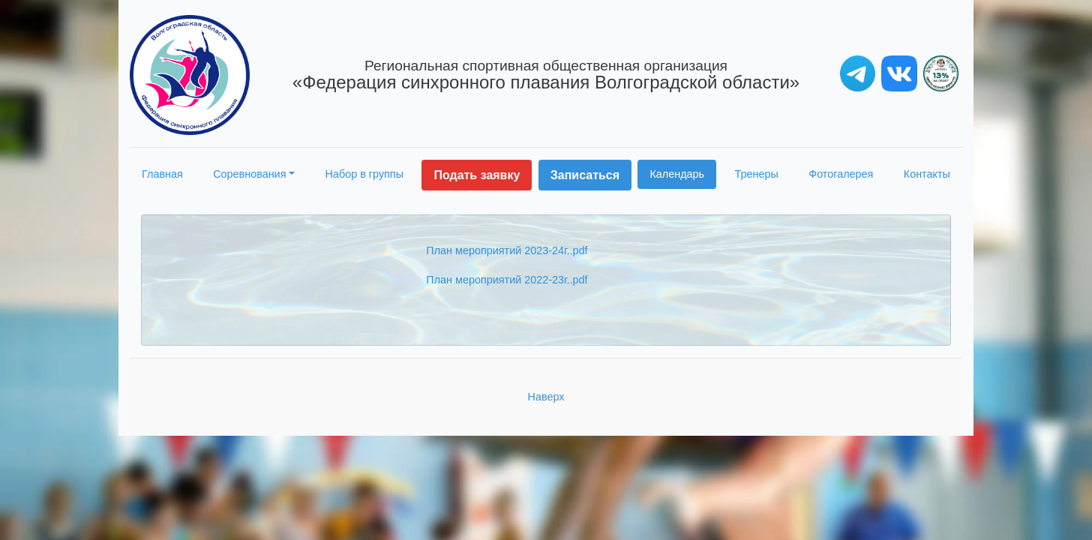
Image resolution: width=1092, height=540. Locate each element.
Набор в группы (365, 174)
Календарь (677, 174)
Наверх (546, 397)
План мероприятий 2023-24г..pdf (506, 250)
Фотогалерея (840, 174)
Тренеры (756, 174)
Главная (162, 174)
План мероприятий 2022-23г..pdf (506, 280)
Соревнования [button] (249, 174)
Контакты (927, 174)
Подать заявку (477, 175)
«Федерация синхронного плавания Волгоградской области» (546, 75)
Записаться (585, 175)
